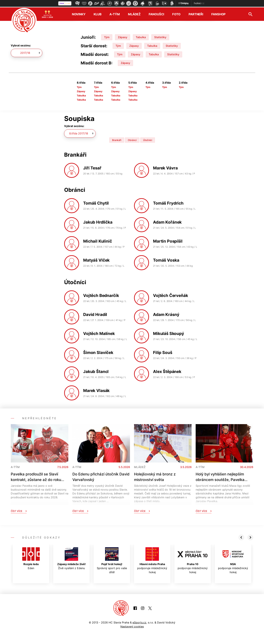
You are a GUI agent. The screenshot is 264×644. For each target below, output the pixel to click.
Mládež (134, 13)
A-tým (114, 13)
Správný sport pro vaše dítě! (112, 560)
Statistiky (160, 36)
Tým (106, 36)
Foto (176, 13)
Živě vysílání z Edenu (71, 558)
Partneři (196, 13)
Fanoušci (156, 13)
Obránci (132, 139)
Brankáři (116, 139)
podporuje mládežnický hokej (152, 560)
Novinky (79, 13)
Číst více (19, 510)
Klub (98, 13)
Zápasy (122, 36)
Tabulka (141, 36)
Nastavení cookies (132, 626)
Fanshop (218, 13)
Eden (31, 558)
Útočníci (147, 139)
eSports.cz (139, 621)
